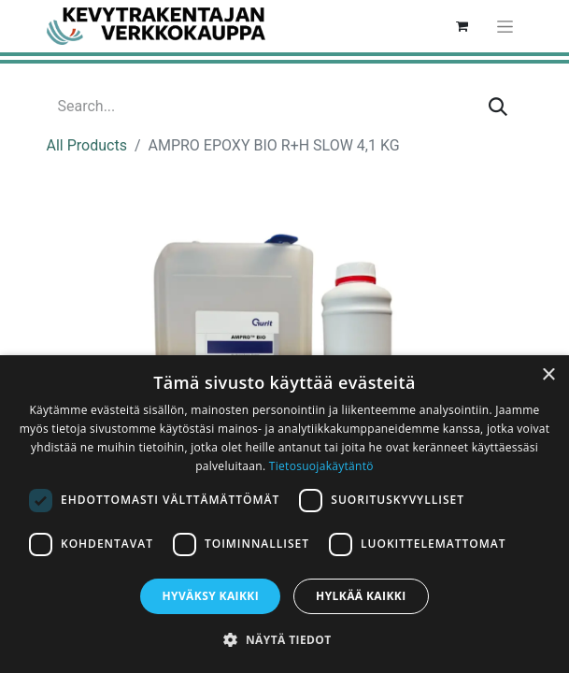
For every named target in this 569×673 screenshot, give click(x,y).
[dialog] (284, 514)
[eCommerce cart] (462, 26)
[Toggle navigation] (505, 26)
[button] (284, 639)
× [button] (548, 375)
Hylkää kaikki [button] (360, 596)
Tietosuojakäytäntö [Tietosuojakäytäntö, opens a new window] (321, 466)
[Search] (498, 106)
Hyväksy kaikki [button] (210, 596)
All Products (87, 145)
